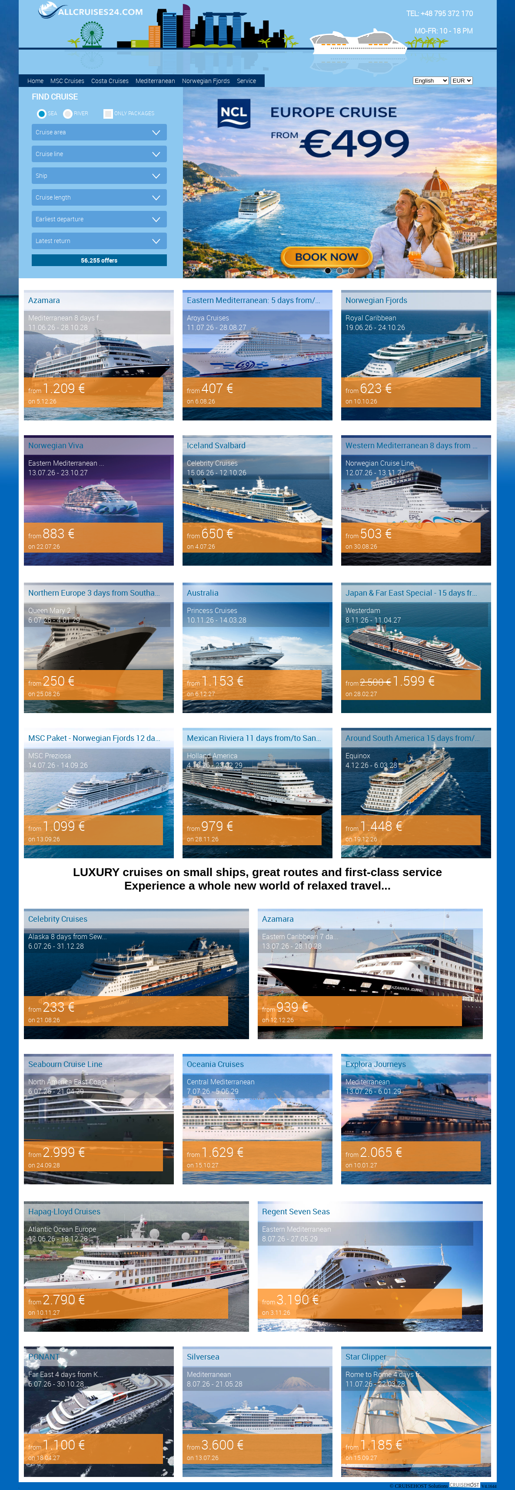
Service (246, 81)
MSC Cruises (67, 81)
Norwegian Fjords (206, 81)
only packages (134, 113)
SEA (52, 113)
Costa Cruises (110, 81)
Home (35, 81)
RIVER (81, 113)
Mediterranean (155, 81)
